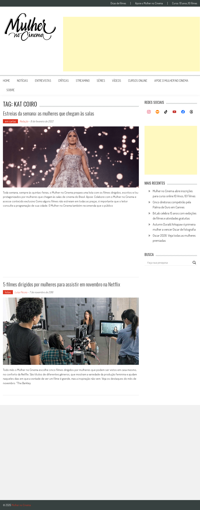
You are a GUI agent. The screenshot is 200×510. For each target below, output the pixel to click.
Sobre (10, 90)
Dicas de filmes (118, 3)
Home (6, 81)
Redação (24, 121)
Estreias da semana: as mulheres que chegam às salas (48, 113)
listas (8, 292)
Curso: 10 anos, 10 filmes (184, 3)
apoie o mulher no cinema (171, 81)
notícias (22, 81)
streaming (83, 81)
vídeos (116, 81)
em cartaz (10, 121)
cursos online (137, 81)
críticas (63, 81)
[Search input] (168, 262)
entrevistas (43, 81)
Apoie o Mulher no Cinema (149, 3)
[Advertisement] (131, 44)
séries (101, 81)
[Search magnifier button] (194, 262)
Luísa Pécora (20, 292)
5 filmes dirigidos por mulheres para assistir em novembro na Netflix (61, 284)
